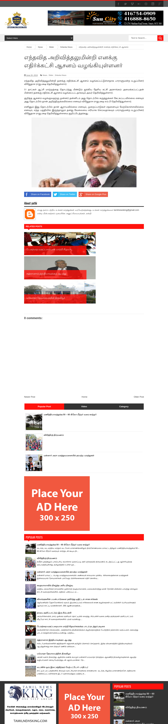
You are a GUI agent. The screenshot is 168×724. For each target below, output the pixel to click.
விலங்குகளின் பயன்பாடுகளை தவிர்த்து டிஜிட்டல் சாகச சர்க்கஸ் (67, 550)
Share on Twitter (64, 194)
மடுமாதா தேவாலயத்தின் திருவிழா (54, 605)
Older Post (139, 348)
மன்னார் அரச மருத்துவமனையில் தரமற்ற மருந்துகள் (69, 407)
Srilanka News (60, 75)
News (45, 75)
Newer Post (29, 348)
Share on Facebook (37, 194)
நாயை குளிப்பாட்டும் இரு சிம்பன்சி (54, 564)
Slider (51, 75)
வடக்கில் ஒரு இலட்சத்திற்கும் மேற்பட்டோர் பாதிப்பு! (62, 619)
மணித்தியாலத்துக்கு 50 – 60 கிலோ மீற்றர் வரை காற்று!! (70, 366)
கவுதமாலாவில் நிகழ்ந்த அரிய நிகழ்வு (55, 537)
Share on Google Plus (92, 194)
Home (84, 348)
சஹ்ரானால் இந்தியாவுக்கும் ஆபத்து (54, 591)
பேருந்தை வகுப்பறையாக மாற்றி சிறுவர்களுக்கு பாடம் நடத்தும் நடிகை (71, 578)
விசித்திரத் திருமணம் (54, 386)
